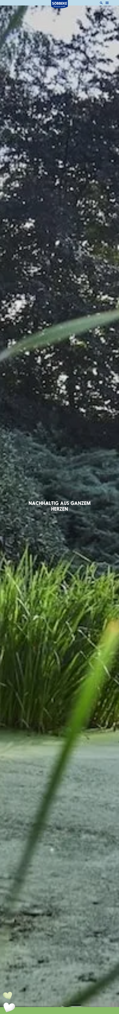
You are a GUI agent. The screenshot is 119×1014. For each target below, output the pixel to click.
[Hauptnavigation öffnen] (107, 3)
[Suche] (101, 2)
